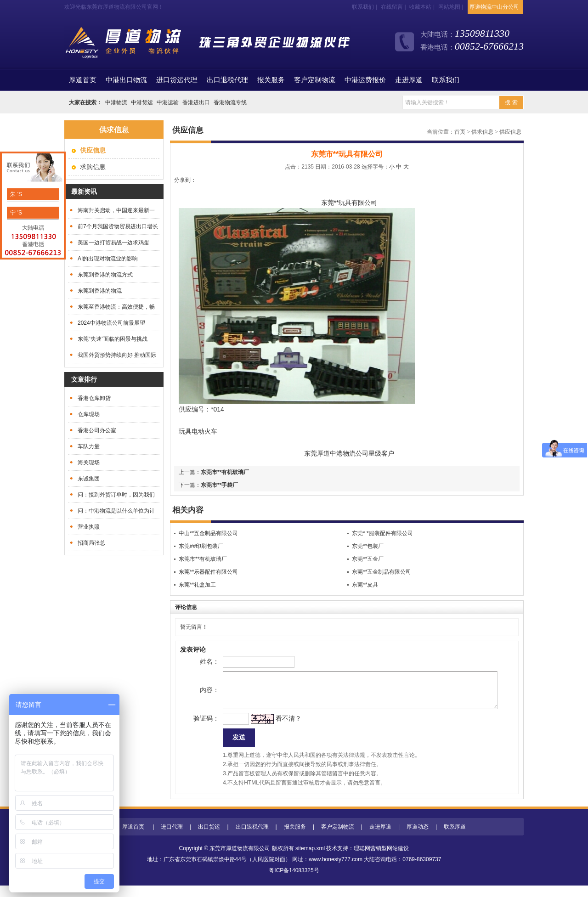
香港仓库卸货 (94, 398)
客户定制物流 (314, 80)
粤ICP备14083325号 (294, 882)
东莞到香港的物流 (100, 291)
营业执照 (89, 527)
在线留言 (392, 7)
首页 (82, 80)
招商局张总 (91, 543)
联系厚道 (455, 838)
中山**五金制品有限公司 (208, 533)
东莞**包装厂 (368, 546)
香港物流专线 (230, 102)
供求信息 (482, 132)
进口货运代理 (177, 80)
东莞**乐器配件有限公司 (208, 572)
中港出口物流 (126, 80)
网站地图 (449, 7)
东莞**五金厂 (368, 559)
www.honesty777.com (335, 871)
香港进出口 (196, 102)
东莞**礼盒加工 (197, 584)
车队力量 (89, 446)
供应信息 (510, 132)
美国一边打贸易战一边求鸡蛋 (113, 242)
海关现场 (89, 462)
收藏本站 (420, 7)
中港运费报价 (365, 80)
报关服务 (271, 80)
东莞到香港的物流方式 (105, 274)
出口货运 (209, 838)
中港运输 (168, 102)
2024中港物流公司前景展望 (111, 323)
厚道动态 (418, 838)
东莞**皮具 (365, 584)
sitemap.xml (310, 860)
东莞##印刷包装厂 (201, 546)
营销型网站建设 (389, 860)
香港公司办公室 (97, 430)
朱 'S (15, 194)
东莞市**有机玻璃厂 (225, 472)
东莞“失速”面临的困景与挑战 (112, 339)
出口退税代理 (227, 80)
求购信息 (93, 166)
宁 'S (15, 212)
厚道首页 (133, 838)
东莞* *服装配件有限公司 (382, 533)
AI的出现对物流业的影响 (108, 258)
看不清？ (274, 727)
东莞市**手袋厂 (219, 485)
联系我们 (363, 7)
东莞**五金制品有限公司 (381, 572)
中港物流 (116, 102)
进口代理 (172, 838)
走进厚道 (409, 80)
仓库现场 (89, 414)
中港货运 (142, 102)
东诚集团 (89, 478)
